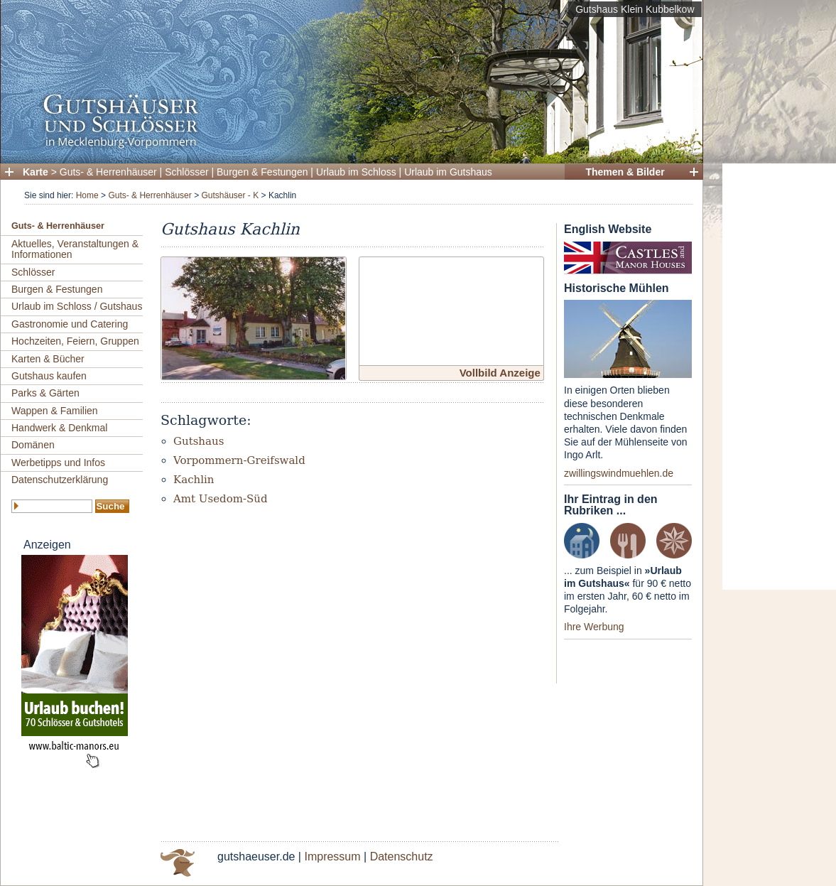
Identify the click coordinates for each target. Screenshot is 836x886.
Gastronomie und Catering (69, 324)
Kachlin (193, 479)
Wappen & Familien (54, 410)
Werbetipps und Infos (58, 462)
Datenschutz (401, 856)
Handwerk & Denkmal (59, 427)
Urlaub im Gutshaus (448, 172)
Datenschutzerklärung (59, 479)
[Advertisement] (779, 376)
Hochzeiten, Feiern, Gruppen (75, 341)
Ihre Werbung (594, 626)
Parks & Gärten (45, 393)
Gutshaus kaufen (49, 376)
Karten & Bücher (48, 358)
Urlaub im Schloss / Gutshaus (76, 306)
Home (87, 195)
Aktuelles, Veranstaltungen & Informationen (75, 249)
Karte (35, 172)
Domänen (33, 444)
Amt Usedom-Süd (220, 498)
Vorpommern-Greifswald (239, 460)
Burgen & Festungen (262, 172)
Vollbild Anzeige (500, 373)
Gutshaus (198, 441)
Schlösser (186, 172)
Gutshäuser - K (230, 195)
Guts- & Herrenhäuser (108, 172)
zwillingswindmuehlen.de (618, 473)
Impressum (332, 856)
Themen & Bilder (624, 172)
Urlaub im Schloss (356, 172)
